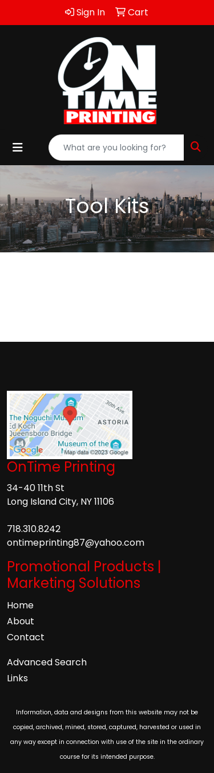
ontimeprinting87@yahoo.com (75, 542)
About (20, 621)
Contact (26, 637)
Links (17, 678)
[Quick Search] (116, 147)
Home (20, 605)
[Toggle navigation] (18, 148)
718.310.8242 (33, 528)
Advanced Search (47, 662)
